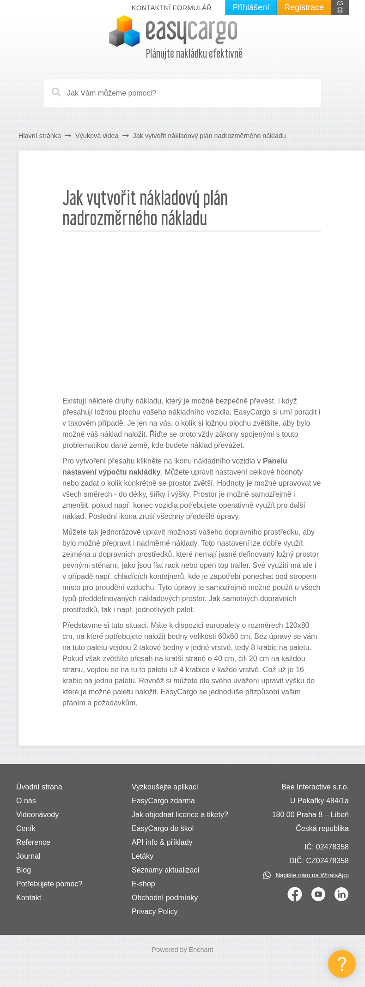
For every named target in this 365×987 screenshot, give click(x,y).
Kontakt (28, 898)
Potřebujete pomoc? (49, 884)
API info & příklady (162, 842)
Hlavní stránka (39, 135)
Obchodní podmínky (165, 898)
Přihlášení (250, 7)
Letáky (142, 856)
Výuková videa (97, 135)
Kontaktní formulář (172, 8)
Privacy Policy (155, 911)
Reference (33, 842)
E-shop (143, 884)
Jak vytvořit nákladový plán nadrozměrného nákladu (209, 135)
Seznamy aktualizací (166, 870)
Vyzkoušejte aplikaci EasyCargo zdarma (165, 794)
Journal (28, 856)
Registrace (304, 7)
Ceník (26, 828)
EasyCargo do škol (163, 828)
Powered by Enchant (182, 949)
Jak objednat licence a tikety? (180, 814)
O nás (26, 801)
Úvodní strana (39, 787)
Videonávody (37, 814)
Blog (23, 870)
